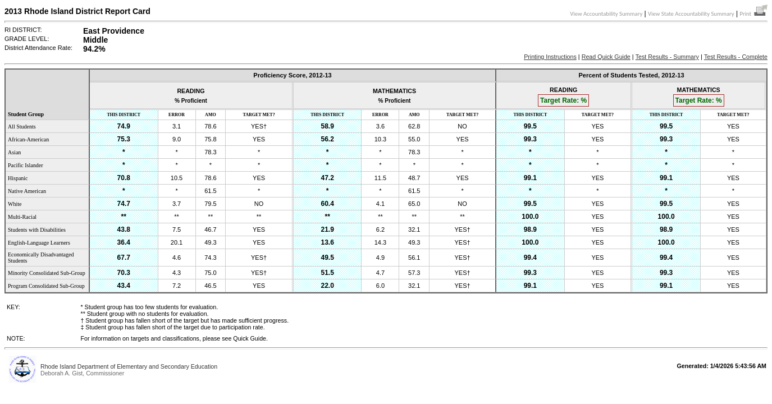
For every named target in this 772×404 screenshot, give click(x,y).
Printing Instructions (550, 56)
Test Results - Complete (736, 56)
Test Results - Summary (667, 56)
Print (753, 13)
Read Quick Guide (606, 56)
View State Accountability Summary (691, 13)
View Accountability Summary (606, 13)
